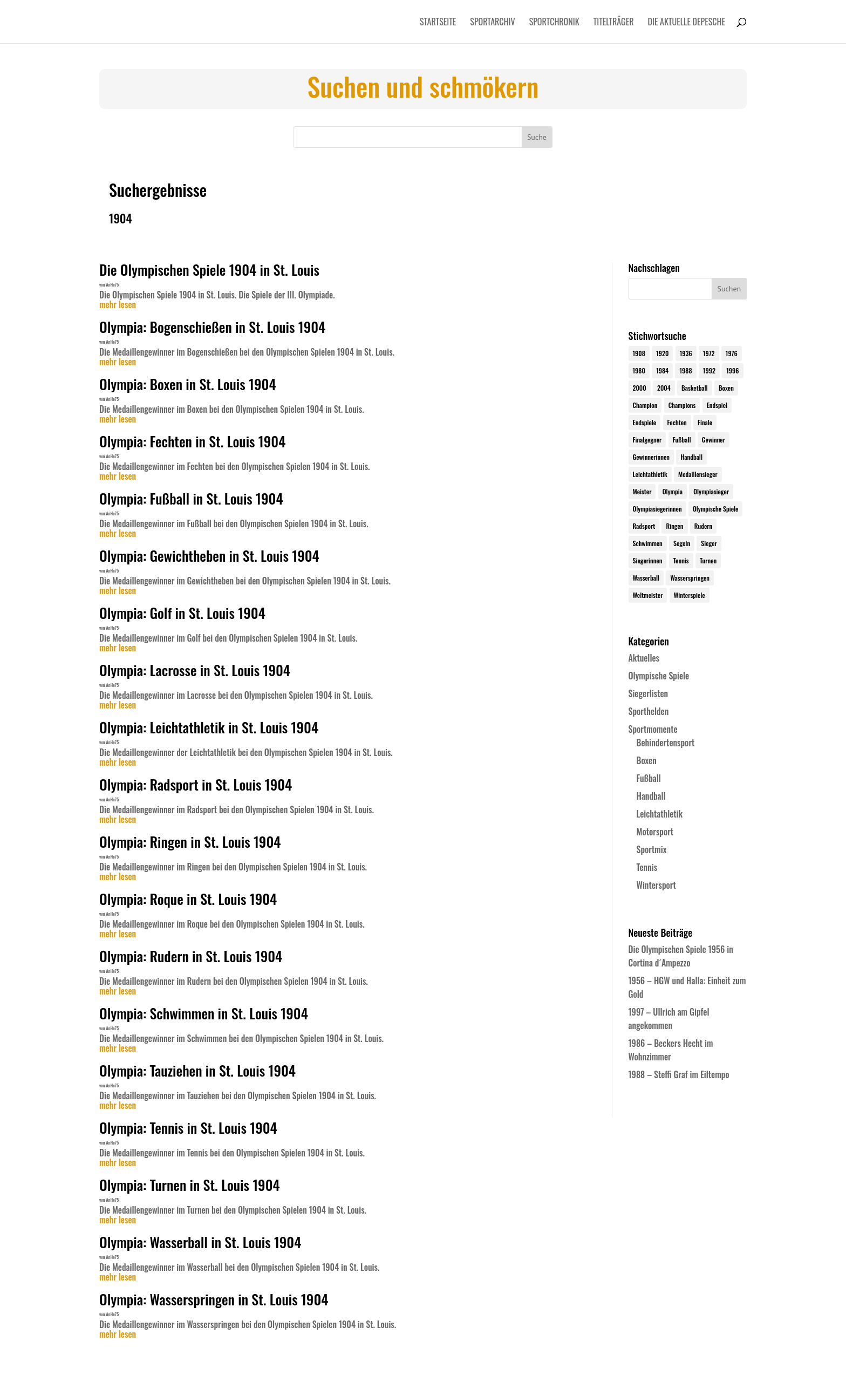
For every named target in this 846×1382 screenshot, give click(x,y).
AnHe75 (112, 284)
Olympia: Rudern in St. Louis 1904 (190, 955)
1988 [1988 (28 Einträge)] (685, 370)
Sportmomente (653, 729)
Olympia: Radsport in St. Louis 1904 (195, 784)
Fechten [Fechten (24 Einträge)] (677, 422)
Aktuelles (644, 657)
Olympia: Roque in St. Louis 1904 (188, 898)
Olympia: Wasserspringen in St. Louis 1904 (213, 1299)
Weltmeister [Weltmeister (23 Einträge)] (648, 595)
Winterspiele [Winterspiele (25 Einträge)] (689, 595)
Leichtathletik (660, 813)
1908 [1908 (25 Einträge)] (639, 353)
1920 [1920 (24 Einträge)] (662, 353)
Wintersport (656, 885)
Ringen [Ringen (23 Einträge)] (674, 525)
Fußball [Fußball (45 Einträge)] (682, 439)
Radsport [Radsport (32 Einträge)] (644, 525)
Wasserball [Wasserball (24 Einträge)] (646, 577)
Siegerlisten (648, 693)
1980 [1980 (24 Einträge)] (639, 370)
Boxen (647, 760)
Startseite (438, 23)
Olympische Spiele (659, 675)
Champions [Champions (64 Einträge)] (682, 405)
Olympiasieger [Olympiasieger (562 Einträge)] (711, 491)
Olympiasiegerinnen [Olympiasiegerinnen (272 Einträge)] (657, 508)
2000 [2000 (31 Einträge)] (639, 387)
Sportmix (652, 849)
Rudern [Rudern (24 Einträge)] (703, 525)
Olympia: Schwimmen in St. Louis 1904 (203, 1013)
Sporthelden (649, 711)
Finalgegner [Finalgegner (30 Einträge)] (647, 439)
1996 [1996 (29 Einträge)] (732, 370)
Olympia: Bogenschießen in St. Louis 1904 (212, 326)
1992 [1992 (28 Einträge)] (709, 370)
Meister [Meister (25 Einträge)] (642, 491)
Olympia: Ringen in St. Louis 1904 (190, 841)
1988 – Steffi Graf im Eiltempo (679, 1074)
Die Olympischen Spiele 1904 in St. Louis (209, 269)
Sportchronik (554, 23)
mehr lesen (117, 305)
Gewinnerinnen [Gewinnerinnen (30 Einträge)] (651, 456)
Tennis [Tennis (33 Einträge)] (681, 560)
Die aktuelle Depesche (687, 23)
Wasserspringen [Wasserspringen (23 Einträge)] (689, 577)
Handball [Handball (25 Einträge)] (691, 456)
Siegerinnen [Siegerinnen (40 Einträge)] (648, 560)
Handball (651, 795)
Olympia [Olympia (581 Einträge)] (673, 491)
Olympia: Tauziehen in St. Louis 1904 (197, 1070)
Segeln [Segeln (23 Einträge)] (681, 543)
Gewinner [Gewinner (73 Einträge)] (713, 439)
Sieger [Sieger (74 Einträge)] (709, 543)
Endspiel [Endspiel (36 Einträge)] (717, 405)
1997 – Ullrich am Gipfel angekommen (669, 1018)
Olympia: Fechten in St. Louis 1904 (192, 441)
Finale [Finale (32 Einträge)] (705, 422)
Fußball (649, 778)
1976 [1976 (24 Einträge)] (732, 353)
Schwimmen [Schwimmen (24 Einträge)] (648, 543)
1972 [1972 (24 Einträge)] (709, 353)
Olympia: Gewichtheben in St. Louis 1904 (209, 555)
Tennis (647, 867)
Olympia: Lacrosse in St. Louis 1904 (194, 669)
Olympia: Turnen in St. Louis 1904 (189, 1184)
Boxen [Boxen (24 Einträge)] (726, 387)
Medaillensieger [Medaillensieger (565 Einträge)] (698, 474)
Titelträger (613, 23)
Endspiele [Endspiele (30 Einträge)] (645, 422)
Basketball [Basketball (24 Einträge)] (694, 387)
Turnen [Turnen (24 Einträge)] (708, 560)
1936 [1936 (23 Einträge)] (686, 353)
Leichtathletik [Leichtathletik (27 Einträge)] (650, 474)
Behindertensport (666, 742)
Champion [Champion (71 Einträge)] (645, 405)
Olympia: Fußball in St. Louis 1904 (191, 498)
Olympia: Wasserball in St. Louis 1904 (200, 1241)
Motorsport (655, 831)
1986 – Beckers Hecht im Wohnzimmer (671, 1050)
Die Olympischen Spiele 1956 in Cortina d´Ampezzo (681, 956)
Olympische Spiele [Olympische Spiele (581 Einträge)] (716, 508)
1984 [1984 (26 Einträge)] (662, 370)
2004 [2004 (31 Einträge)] (664, 387)
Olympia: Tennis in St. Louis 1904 (188, 1127)
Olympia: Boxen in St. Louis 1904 (187, 383)
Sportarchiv (492, 23)
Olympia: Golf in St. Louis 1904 (182, 612)
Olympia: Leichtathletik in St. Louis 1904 (208, 727)
